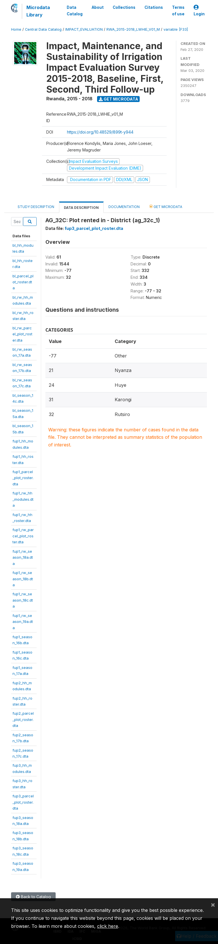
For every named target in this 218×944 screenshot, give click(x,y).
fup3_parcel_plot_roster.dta (23, 802)
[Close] (213, 904)
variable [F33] (176, 29)
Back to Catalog (33, 896)
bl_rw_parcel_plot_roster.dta (22, 334)
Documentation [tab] (124, 207)
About (98, 7)
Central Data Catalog (43, 29)
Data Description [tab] (81, 207)
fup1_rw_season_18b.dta (22, 578)
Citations (153, 7)
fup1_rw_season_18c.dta (22, 600)
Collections (124, 7)
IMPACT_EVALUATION (84, 29)
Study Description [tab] (36, 207)
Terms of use (178, 10)
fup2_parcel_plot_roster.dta (23, 719)
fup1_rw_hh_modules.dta (22, 499)
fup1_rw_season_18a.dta (22, 557)
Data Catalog (75, 10)
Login (199, 10)
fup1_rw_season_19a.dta (22, 621)
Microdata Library (38, 11)
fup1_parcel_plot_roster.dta (22, 477)
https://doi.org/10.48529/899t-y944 (100, 132)
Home (16, 29)
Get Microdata (118, 99)
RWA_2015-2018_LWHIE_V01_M (133, 29)
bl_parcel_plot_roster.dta (22, 282)
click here (107, 926)
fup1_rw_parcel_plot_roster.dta (23, 535)
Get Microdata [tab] (165, 206)
